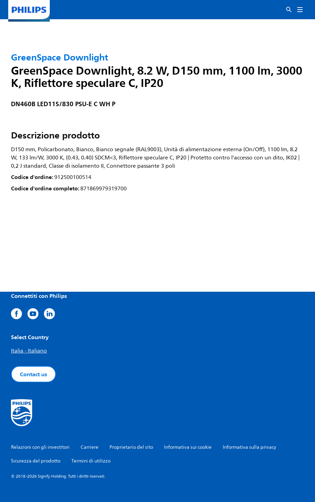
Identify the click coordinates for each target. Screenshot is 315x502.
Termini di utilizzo (90, 461)
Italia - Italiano (29, 350)
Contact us (33, 374)
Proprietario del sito (131, 447)
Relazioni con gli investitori (40, 447)
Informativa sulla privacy (249, 447)
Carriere (89, 447)
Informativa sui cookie (188, 447)
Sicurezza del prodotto (35, 461)
